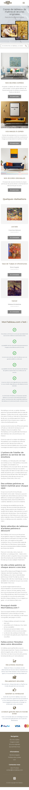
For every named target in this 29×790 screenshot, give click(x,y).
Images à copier (14, 742)
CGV (14, 759)
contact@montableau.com (14, 770)
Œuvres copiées (14, 739)
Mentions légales (14, 755)
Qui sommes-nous (14, 746)
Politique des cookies (14, 757)
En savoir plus (14, 96)
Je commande (14, 237)
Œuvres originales (14, 744)
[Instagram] (14, 778)
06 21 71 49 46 (15, 768)
